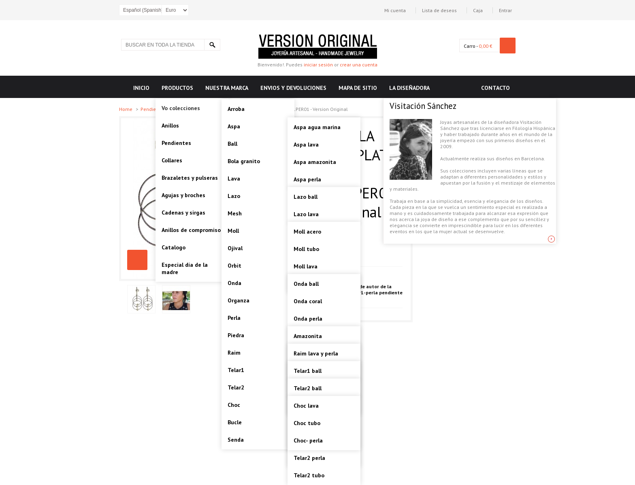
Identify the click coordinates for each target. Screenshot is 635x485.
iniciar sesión (318, 65)
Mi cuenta (395, 10)
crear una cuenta (358, 65)
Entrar (505, 10)
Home (126, 109)
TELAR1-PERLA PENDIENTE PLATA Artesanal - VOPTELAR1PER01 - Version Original (137, 260)
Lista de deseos (439, 10)
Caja (478, 10)
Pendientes (154, 109)
